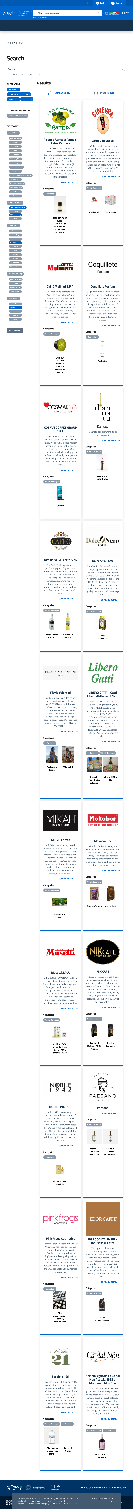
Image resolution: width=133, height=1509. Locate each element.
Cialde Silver (110, 212)
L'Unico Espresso (110, 1044)
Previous (83, 202)
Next (122, 202)
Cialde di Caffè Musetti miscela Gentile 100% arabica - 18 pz (60, 1048)
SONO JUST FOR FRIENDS (102, 1456)
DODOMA (60, 505)
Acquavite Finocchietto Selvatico (94, 779)
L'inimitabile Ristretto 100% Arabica (94, 1045)
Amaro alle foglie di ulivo (102, 477)
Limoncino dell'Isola (68, 636)
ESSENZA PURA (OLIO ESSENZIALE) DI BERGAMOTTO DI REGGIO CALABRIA (59, 225)
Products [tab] (104, 93)
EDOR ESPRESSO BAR (102, 1319)
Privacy (94, 1498)
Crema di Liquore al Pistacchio (94, 1151)
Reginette (102, 361)
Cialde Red (94, 212)
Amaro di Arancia (68, 1449)
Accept (111, 1501)
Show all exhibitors (40, 17)
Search (11, 69)
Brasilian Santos (94, 906)
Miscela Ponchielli (102, 637)
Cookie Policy (107, 1498)
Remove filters (15, 330)
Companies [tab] (59, 93)
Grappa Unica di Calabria (52, 636)
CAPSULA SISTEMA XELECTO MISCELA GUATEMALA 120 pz (60, 365)
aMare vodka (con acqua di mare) (52, 1450)
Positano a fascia (52, 769)
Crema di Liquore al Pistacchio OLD (110, 1151)
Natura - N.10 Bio (60, 916)
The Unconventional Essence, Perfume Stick (60, 1317)
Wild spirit (68, 767)
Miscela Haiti (110, 906)
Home (10, 42)
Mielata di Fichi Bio (110, 778)
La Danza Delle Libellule (59, 1183)
